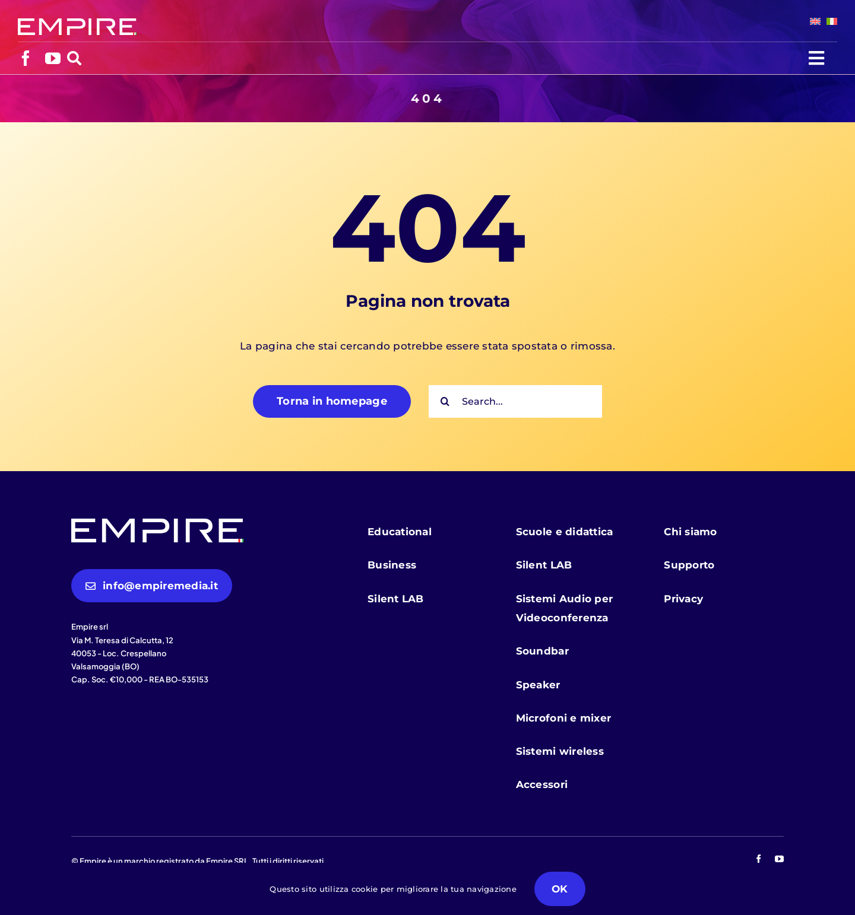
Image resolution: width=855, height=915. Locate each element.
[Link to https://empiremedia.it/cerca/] (74, 58)
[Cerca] (445, 401)
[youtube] (53, 58)
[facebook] (25, 58)
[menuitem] (812, 21)
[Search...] (515, 401)
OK (560, 889)
